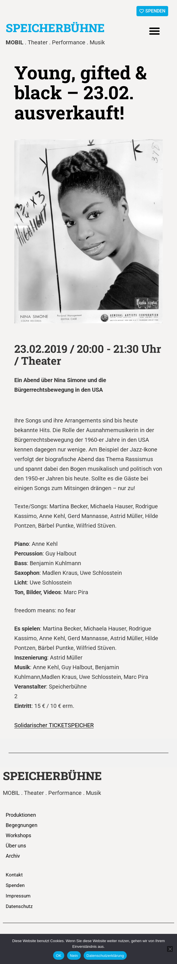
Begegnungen (21, 825)
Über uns (16, 846)
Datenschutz (19, 906)
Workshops (18, 835)
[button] (154, 31)
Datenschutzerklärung (105, 955)
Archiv (13, 856)
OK (58, 955)
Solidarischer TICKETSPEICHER (54, 725)
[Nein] (170, 949)
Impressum (18, 896)
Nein (74, 955)
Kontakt (14, 875)
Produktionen (21, 815)
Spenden (15, 885)
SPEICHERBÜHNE (55, 27)
